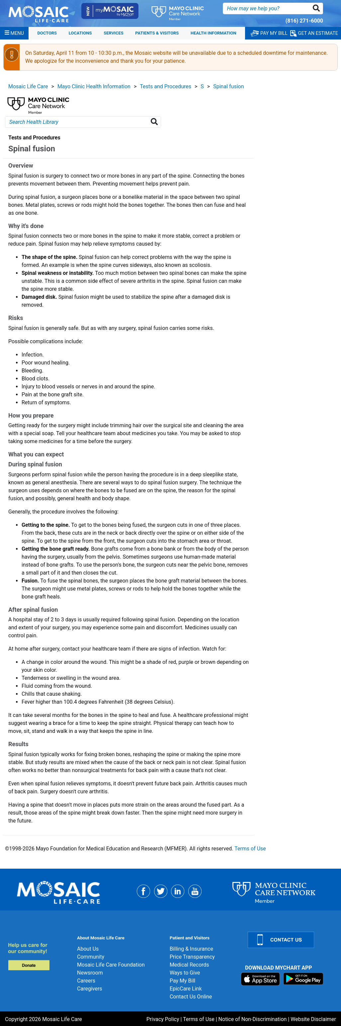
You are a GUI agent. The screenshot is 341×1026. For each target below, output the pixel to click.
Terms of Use (250, 848)
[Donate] (38, 956)
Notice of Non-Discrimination (252, 1019)
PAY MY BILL (269, 33)
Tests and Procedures (165, 86)
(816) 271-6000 (304, 21)
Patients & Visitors (157, 33)
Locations (80, 33)
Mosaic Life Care (28, 86)
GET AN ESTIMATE (314, 33)
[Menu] (14, 33)
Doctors (47, 33)
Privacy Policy (162, 1019)
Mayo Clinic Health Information (93, 86)
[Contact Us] (290, 940)
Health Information (213, 33)
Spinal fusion (228, 86)
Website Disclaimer (313, 1019)
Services (113, 33)
